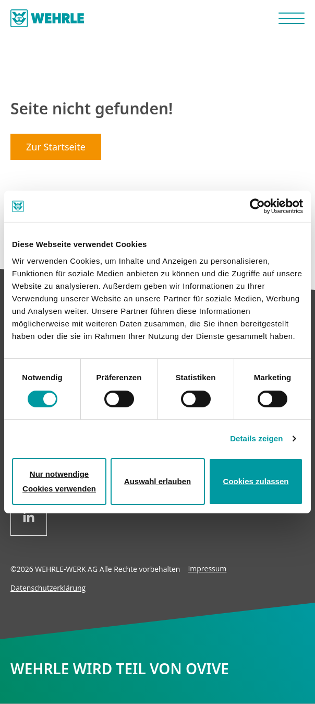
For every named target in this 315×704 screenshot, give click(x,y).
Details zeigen (256, 438)
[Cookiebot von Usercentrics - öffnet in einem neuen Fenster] (257, 206)
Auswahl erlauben (157, 481)
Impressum (207, 568)
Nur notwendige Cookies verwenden (59, 481)
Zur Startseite (56, 146)
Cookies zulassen (256, 481)
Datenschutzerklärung (48, 588)
